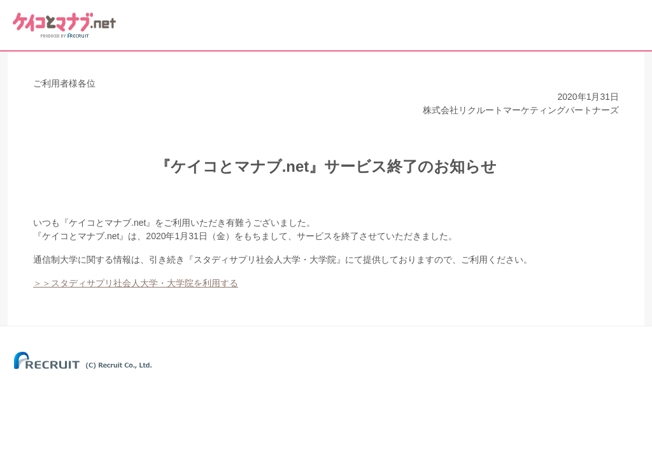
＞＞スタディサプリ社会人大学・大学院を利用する (135, 283)
